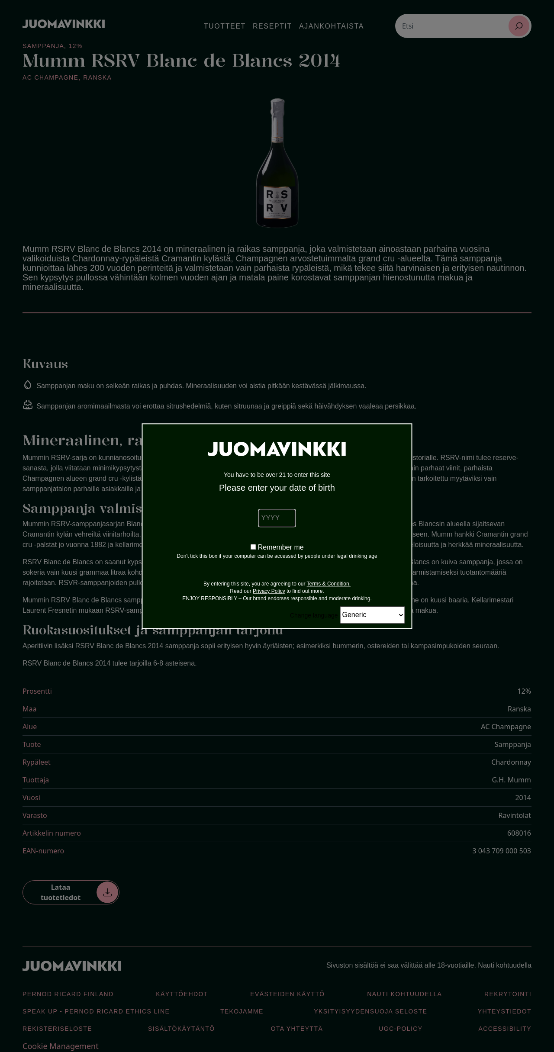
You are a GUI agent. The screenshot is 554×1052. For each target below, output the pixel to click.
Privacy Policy (269, 591)
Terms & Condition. (329, 584)
